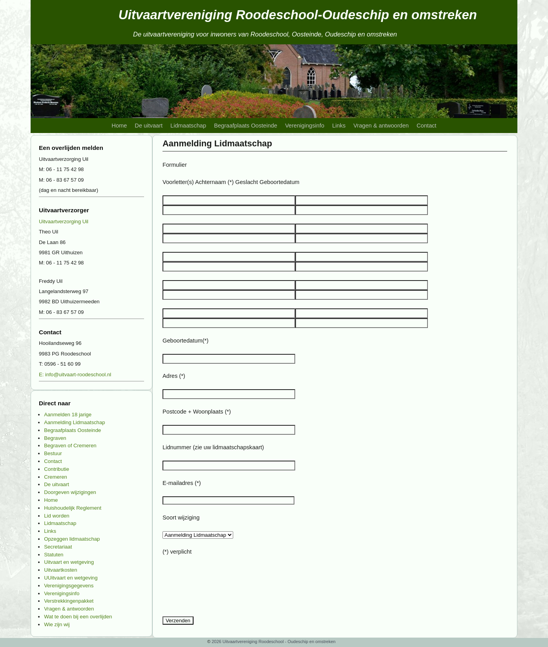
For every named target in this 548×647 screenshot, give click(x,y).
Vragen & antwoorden (381, 125)
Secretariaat (58, 547)
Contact (426, 125)
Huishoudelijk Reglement (72, 508)
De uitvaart (149, 125)
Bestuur (53, 453)
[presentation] (222, 589)
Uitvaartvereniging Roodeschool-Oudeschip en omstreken (298, 14)
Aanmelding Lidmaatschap (74, 422)
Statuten (53, 555)
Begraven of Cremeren (70, 445)
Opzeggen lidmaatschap (72, 539)
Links (338, 125)
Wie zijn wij (56, 624)
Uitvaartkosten (60, 570)
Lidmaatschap (188, 125)
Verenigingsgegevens (68, 586)
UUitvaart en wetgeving (70, 578)
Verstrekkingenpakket (68, 601)
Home (119, 125)
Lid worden (56, 516)
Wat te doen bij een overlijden (78, 617)
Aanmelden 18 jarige (67, 414)
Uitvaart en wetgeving (69, 562)
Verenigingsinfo (304, 125)
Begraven (55, 438)
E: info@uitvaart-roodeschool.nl (75, 374)
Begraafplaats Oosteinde (245, 125)
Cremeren (55, 477)
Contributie (56, 469)
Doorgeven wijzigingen (70, 492)
